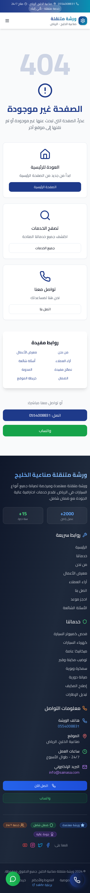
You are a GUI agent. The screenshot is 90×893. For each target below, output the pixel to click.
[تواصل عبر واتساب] (13, 880)
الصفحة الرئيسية (45, 187)
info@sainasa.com (64, 772)
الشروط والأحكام (43, 880)
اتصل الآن (45, 786)
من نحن (63, 352)
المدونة (27, 369)
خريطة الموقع (26, 378)
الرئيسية (81, 547)
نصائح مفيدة (63, 369)
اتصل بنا (45, 309)
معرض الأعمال (27, 352)
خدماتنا (81, 556)
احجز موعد (79, 599)
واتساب (45, 430)
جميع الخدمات (45, 248)
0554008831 (68, 726)
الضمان (63, 378)
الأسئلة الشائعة (75, 608)
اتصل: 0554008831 (45, 415)
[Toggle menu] (7, 20)
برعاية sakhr (42, 884)
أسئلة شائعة (26, 360)
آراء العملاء (63, 360)
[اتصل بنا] (77, 880)
